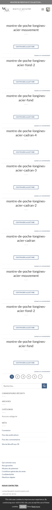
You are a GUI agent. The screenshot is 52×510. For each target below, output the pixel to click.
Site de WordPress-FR (10, 444)
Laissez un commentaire (42, 55)
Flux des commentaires (11, 439)
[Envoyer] (44, 385)
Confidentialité (8, 474)
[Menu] (42, 9)
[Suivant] (40, 377)
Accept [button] (23, 506)
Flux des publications (10, 435)
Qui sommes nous (9, 462)
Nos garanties (7, 465)
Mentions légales (8, 477)
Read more (36, 507)
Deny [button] (29, 507)
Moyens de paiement (10, 468)
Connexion (6, 430)
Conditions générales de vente (14, 471)
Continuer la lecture (26, 47)
